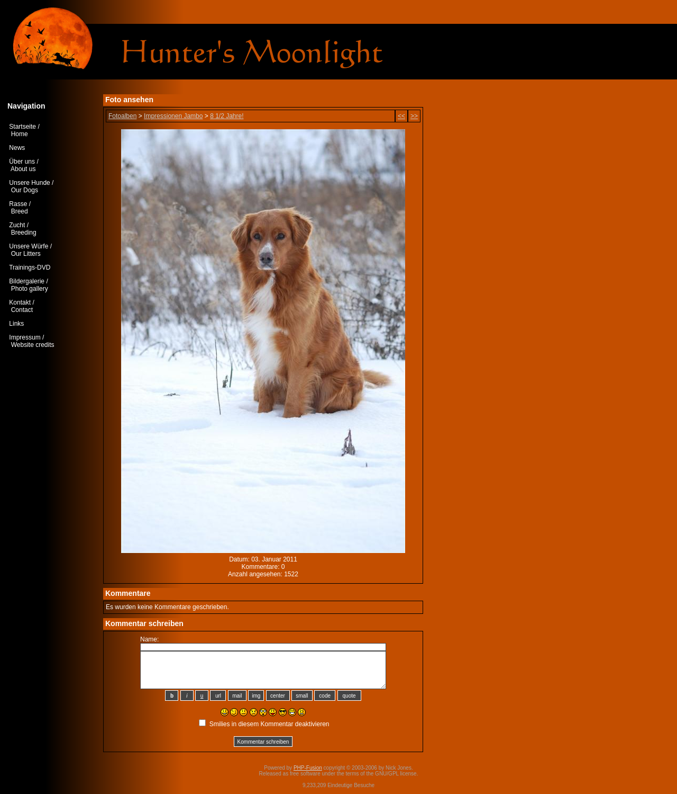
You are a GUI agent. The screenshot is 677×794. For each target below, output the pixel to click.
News (17, 147)
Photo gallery (29, 288)
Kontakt (20, 302)
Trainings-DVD (29, 267)
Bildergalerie (26, 281)
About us (23, 169)
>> (414, 116)
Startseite (22, 126)
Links (16, 323)
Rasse (18, 204)
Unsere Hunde (29, 182)
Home (19, 134)
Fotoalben (122, 116)
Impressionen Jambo (173, 116)
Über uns (22, 161)
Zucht (17, 225)
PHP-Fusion (308, 768)
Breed (19, 211)
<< (401, 116)
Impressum (24, 337)
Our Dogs (24, 190)
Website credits (32, 345)
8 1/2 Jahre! (226, 116)
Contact (22, 310)
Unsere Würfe (28, 246)
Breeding (23, 232)
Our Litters (26, 253)
